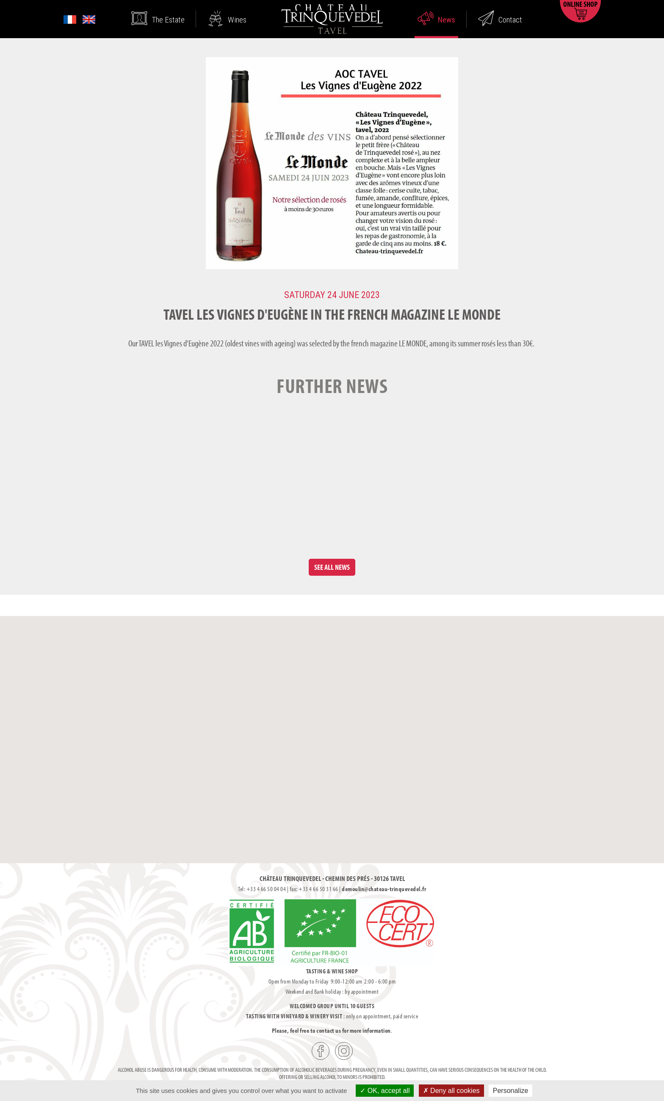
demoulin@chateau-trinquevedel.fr (384, 889)
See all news (332, 567)
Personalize (510, 1090)
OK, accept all (384, 1090)
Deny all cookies (451, 1090)
